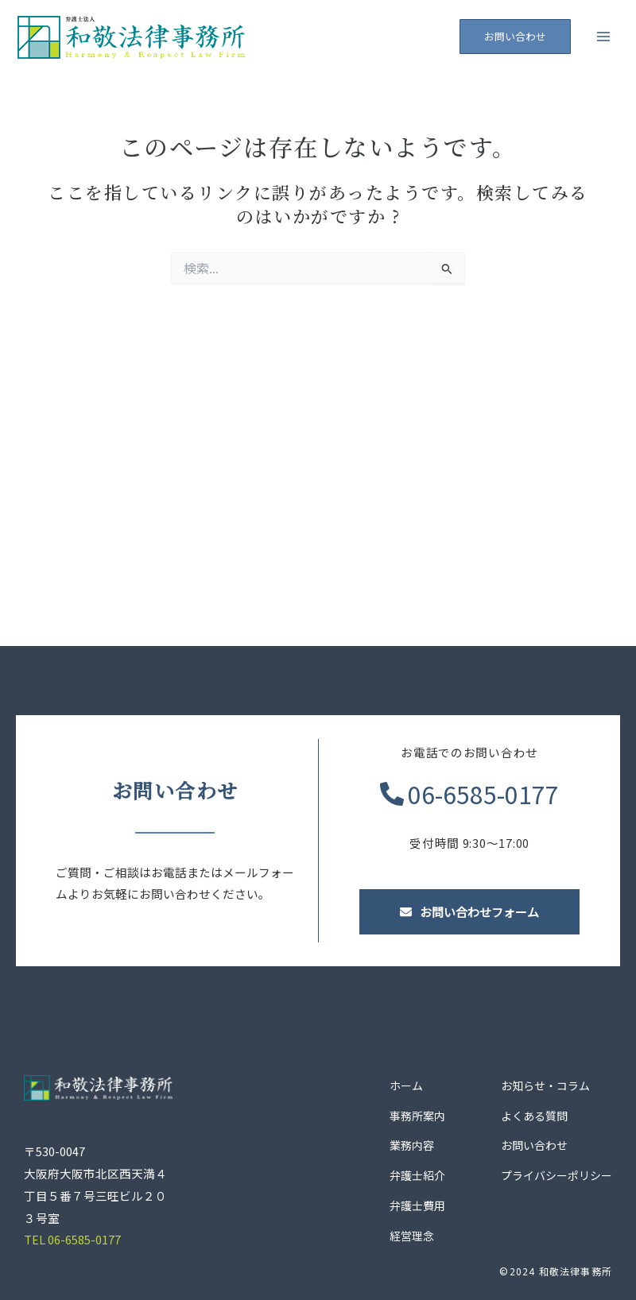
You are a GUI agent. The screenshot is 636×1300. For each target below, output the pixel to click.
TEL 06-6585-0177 (72, 1239)
